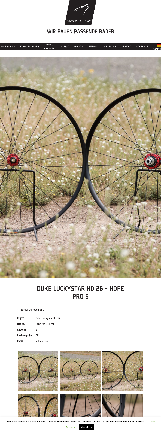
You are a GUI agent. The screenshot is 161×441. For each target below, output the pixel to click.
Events (93, 46)
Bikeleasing (110, 46)
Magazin (79, 46)
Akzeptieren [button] (86, 427)
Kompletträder (29, 46)
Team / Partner (49, 46)
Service (126, 46)
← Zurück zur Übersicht (30, 309)
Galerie (64, 46)
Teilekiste (142, 46)
